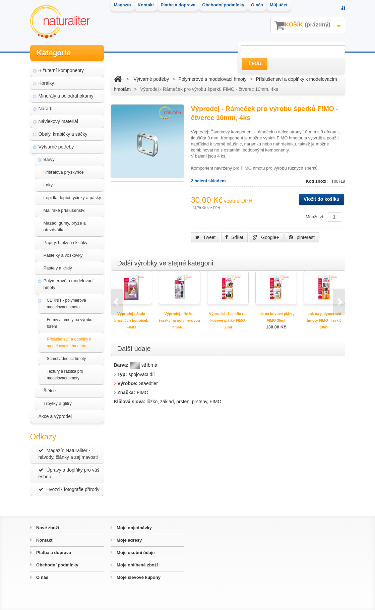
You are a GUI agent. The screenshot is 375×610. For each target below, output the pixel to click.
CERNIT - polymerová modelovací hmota (66, 303)
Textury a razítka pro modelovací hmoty (65, 374)
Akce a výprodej (55, 416)
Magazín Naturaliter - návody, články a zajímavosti (68, 454)
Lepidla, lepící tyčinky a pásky (72, 197)
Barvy (49, 159)
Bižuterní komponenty (61, 70)
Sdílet (234, 237)
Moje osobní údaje (135, 552)
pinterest (302, 237)
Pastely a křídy (58, 267)
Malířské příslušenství (65, 210)
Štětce (50, 390)
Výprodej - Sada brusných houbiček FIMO (131, 320)
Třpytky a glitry (58, 403)
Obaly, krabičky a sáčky (63, 134)
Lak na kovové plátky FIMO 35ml (276, 317)
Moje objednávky (134, 527)
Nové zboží (47, 527)
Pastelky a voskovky (63, 255)
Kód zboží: (317, 181)
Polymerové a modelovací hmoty (69, 284)
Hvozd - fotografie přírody (69, 489)
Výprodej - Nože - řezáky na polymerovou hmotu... (179, 320)
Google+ (266, 237)
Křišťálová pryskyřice (64, 172)
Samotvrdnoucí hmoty (66, 358)
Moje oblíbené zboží (137, 564)
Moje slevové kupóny (138, 577)
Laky (48, 184)
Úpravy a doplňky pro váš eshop (69, 473)
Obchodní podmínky (56, 564)
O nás (42, 577)
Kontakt (44, 540)
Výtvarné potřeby (56, 146)
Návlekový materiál (58, 121)
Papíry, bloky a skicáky (65, 242)
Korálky (46, 83)
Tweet (205, 237)
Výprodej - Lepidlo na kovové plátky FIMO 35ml (228, 320)
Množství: (315, 216)
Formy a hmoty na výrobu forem (69, 323)
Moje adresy (129, 540)
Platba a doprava (53, 552)
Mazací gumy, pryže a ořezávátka (65, 226)
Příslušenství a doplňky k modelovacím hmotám (69, 342)
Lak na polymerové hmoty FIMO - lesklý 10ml (324, 320)
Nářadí (46, 108)
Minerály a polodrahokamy (66, 96)
